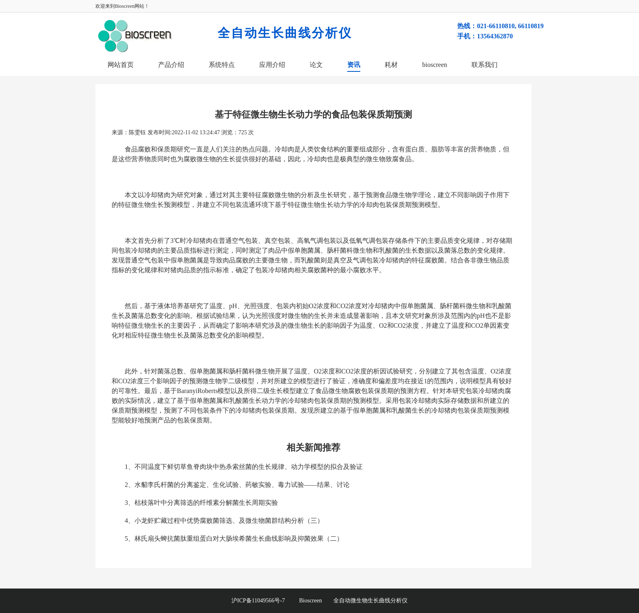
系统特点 (222, 64)
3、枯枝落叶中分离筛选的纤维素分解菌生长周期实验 (201, 502)
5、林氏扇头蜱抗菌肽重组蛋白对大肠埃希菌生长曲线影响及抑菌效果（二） (234, 538)
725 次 (246, 132)
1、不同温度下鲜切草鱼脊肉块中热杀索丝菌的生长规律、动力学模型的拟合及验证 (244, 466)
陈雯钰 (137, 132)
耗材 (391, 64)
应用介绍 (272, 64)
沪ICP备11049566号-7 (265, 600)
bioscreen (434, 64)
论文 (316, 64)
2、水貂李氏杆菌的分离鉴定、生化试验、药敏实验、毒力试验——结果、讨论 (237, 484)
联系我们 (485, 64)
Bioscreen (310, 600)
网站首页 (121, 64)
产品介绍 (171, 64)
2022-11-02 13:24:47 (196, 132)
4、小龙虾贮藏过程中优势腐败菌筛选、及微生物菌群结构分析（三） (224, 520)
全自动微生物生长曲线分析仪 (370, 600)
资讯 (353, 64)
